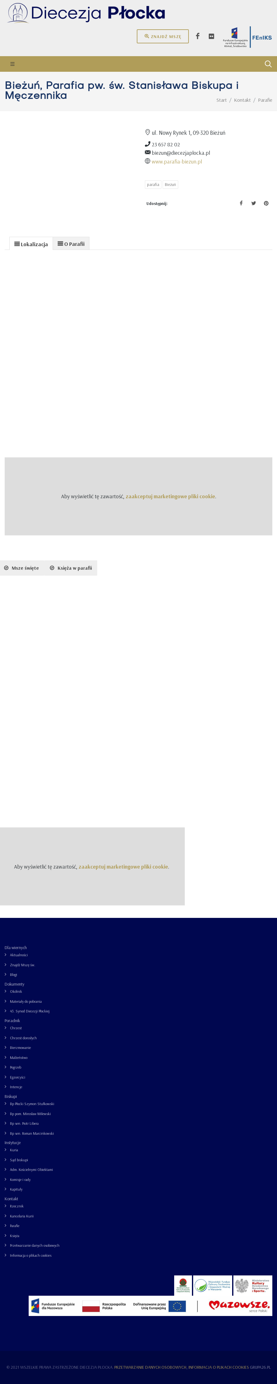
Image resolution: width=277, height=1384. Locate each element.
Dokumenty (14, 984)
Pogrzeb (15, 1067)
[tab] (31, 243)
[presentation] (31, 243)
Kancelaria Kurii (22, 1216)
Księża (14, 1235)
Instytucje (13, 1142)
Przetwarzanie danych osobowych (35, 1245)
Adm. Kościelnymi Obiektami (31, 1169)
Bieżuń (170, 184)
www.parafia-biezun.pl (177, 161)
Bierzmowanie (20, 1047)
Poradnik (12, 1020)
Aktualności (19, 955)
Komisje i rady (20, 1179)
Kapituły (16, 1189)
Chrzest (16, 1028)
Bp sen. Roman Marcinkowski (32, 1133)
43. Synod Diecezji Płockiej (30, 1011)
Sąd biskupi (19, 1159)
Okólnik (16, 991)
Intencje (16, 1086)
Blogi (13, 974)
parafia (153, 184)
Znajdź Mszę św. (22, 964)
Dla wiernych (16, 947)
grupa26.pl (260, 1367)
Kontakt (11, 1198)
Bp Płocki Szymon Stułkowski (32, 1103)
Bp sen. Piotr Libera (24, 1123)
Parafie (14, 1225)
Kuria (14, 1150)
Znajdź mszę (162, 36)
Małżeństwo (18, 1057)
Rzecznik (17, 1206)
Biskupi (11, 1096)
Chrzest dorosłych (23, 1038)
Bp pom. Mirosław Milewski (30, 1113)
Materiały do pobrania (26, 1001)
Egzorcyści (17, 1077)
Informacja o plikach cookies (30, 1255)
